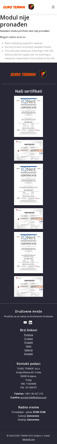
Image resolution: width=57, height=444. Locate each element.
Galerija (28, 350)
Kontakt (28, 353)
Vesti (28, 346)
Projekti (28, 342)
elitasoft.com (28, 439)
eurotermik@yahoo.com (33, 397)
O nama (28, 338)
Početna (28, 335)
